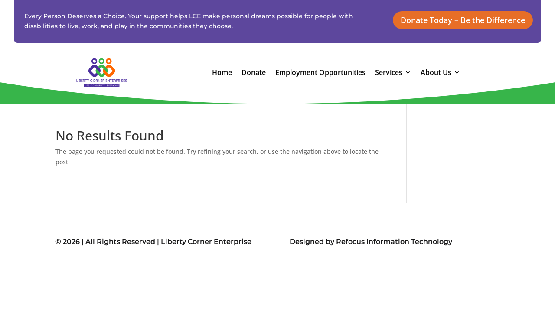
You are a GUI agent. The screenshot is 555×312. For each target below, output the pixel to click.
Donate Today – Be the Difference (463, 20)
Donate (254, 73)
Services (388, 73)
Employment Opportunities (320, 73)
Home (222, 73)
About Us (436, 73)
